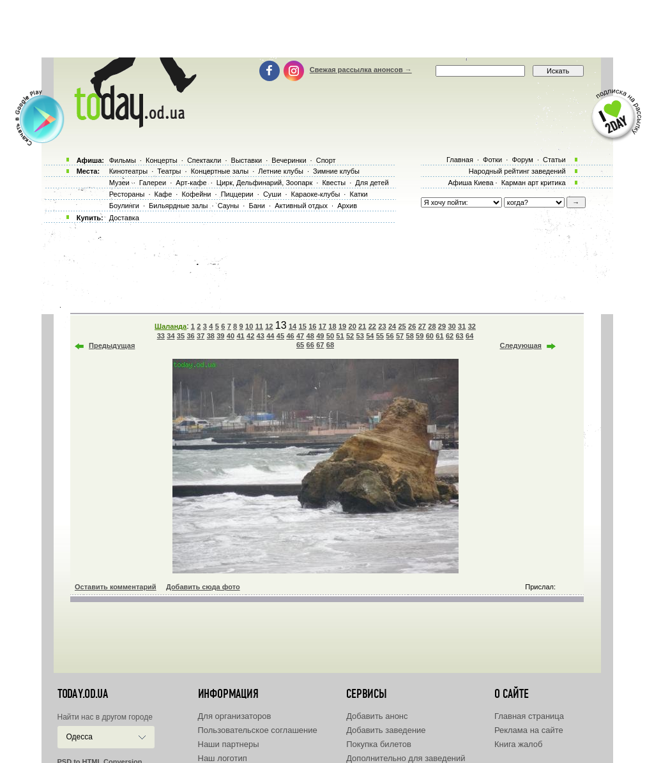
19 (342, 326)
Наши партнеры (228, 744)
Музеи (119, 182)
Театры (169, 171)
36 (190, 336)
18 (332, 326)
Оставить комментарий (115, 587)
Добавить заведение (385, 730)
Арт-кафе (191, 182)
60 (430, 336)
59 (419, 336)
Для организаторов (234, 716)
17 (322, 326)
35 (181, 336)
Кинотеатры (128, 171)
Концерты (162, 160)
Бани (256, 205)
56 (389, 336)
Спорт (326, 160)
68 (330, 345)
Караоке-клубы (315, 194)
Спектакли (204, 160)
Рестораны (127, 194)
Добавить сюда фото (203, 587)
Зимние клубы (336, 171)
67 (320, 345)
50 (330, 336)
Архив (347, 205)
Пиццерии (237, 194)
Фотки (492, 159)
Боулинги (124, 205)
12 (269, 326)
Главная (459, 159)
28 (432, 326)
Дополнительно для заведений (405, 758)
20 (352, 326)
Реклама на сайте (528, 730)
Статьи (554, 159)
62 (449, 336)
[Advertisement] (327, 28)
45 (280, 336)
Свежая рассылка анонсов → (361, 69)
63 (459, 336)
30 (451, 326)
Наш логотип (222, 758)
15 (303, 326)
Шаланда (170, 326)
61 (439, 336)
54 (370, 336)
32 (472, 326)
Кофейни (196, 194)
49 (320, 336)
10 (249, 326)
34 (170, 336)
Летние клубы (280, 171)
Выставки (246, 160)
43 (260, 336)
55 (380, 336)
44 (270, 336)
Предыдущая (112, 345)
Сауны (229, 205)
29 (442, 326)
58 (410, 336)
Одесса (79, 736)
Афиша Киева (470, 182)
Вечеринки (288, 160)
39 (220, 336)
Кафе (163, 194)
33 (161, 336)
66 (310, 345)
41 (240, 336)
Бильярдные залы (178, 205)
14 (292, 326)
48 (310, 336)
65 (300, 345)
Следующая (521, 345)
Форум (522, 159)
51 (340, 336)
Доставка (124, 218)
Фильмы (122, 160)
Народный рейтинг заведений (517, 171)
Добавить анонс (376, 716)
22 (372, 326)
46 (290, 336)
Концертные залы (219, 171)
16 (312, 326)
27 (422, 326)
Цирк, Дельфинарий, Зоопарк (264, 182)
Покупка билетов (378, 744)
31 (462, 326)
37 (200, 336)
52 (350, 336)
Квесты (334, 182)
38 (211, 336)
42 (250, 336)
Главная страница (529, 716)
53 (360, 336)
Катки (358, 194)
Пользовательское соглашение (257, 730)
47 (300, 336)
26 (412, 326)
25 (402, 326)
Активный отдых (301, 205)
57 (400, 336)
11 (259, 326)
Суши (272, 194)
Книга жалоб (518, 744)
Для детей (371, 182)
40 (230, 336)
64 (469, 336)
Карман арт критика (533, 182)
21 (362, 326)
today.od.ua (82, 694)
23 (382, 326)
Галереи (152, 182)
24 (392, 326)
